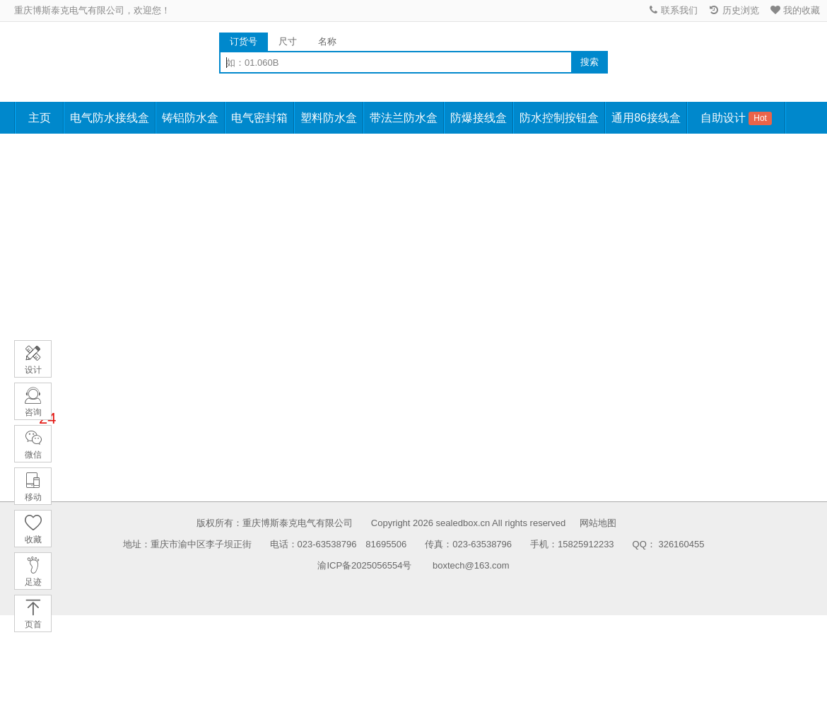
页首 (33, 614)
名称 (327, 41)
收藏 (33, 529)
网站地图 (598, 523)
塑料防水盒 (328, 118)
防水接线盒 (102, 56)
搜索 (589, 62)
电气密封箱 (259, 118)
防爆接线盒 (478, 118)
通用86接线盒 (646, 118)
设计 (33, 359)
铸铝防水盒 (190, 118)
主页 (39, 118)
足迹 (33, 572)
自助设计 (736, 118)
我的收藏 (795, 10)
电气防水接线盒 (109, 118)
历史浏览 (734, 10)
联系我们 (673, 10)
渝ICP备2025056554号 (365, 565)
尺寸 (287, 41)
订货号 (243, 41)
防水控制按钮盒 (559, 118)
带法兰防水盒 (404, 118)
